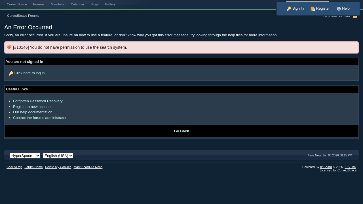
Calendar (78, 4)
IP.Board (326, 167)
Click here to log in (29, 73)
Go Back (181, 131)
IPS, (350, 167)
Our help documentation (32, 112)
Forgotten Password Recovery (38, 101)
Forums (39, 4)
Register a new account (32, 107)
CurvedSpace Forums (23, 15)
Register (320, 8)
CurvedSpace (17, 4)
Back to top (14, 167)
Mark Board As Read (87, 167)
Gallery (110, 4)
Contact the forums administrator (40, 118)
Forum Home (33, 167)
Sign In (295, 8)
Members (58, 4)
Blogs (94, 4)
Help (343, 8)
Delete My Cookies (58, 167)
